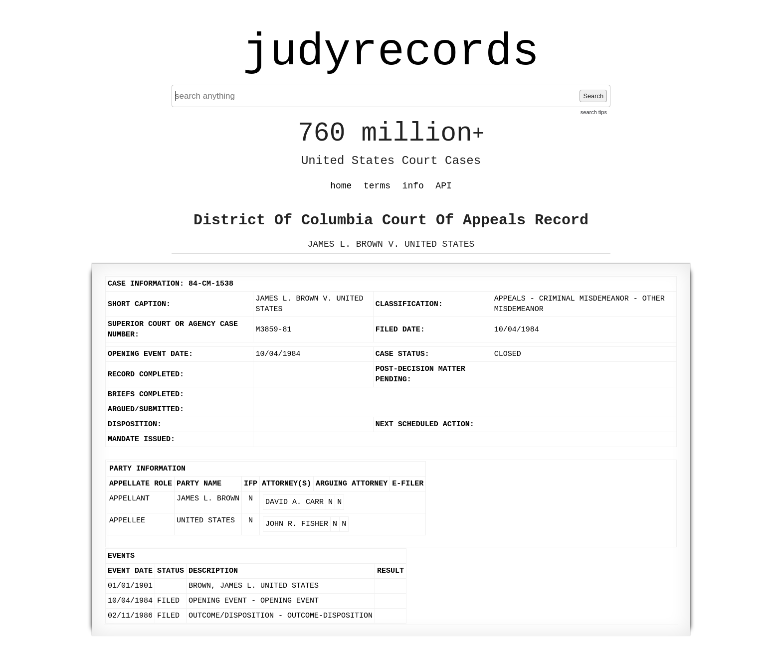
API (443, 186)
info (413, 186)
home (341, 186)
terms (377, 186)
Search (593, 96)
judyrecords (391, 52)
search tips (594, 112)
